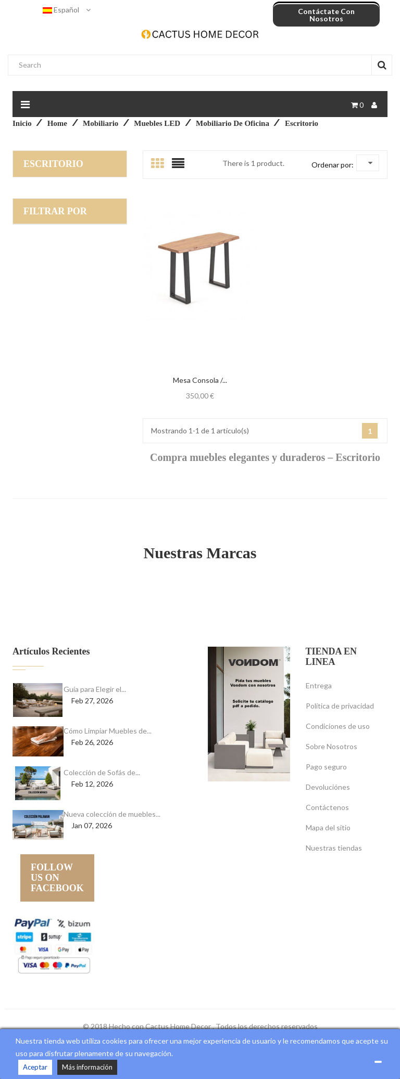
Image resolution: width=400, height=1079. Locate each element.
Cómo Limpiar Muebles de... (108, 730)
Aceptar (35, 1067)
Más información (87, 1067)
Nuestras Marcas (200, 552)
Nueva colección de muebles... (112, 814)
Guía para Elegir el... (95, 689)
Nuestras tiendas (334, 847)
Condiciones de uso (338, 726)
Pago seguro (326, 766)
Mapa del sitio (328, 827)
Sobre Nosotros (331, 746)
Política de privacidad (340, 705)
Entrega (319, 685)
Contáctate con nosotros (326, 15)
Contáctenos (327, 807)
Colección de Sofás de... (102, 772)
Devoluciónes (328, 786)
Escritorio (53, 164)
